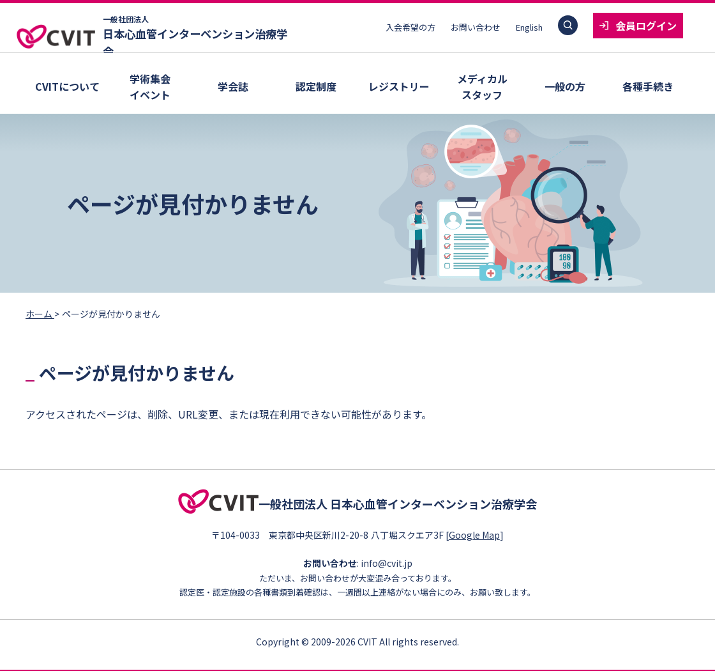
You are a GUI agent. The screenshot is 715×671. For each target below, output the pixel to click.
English (529, 27)
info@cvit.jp (386, 561)
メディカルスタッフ (482, 86)
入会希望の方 (410, 27)
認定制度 (316, 86)
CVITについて (67, 86)
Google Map (478, 532)
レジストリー (399, 86)
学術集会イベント (150, 86)
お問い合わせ (475, 27)
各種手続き (648, 86)
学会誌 (233, 86)
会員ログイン (646, 25)
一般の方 (565, 86)
